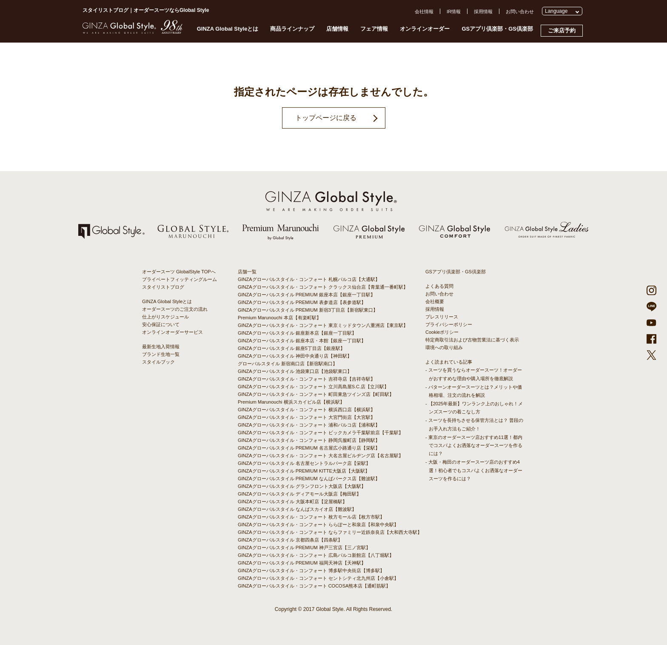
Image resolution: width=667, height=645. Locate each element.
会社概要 (434, 301)
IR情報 (454, 11)
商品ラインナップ (292, 29)
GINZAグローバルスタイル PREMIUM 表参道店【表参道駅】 (302, 302)
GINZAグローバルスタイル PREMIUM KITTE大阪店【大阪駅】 (304, 470)
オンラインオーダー (425, 29)
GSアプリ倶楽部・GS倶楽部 (497, 29)
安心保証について (161, 324)
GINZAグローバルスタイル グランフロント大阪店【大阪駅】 (302, 486)
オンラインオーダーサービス (172, 332)
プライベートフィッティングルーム (179, 279)
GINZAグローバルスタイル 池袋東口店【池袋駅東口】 (295, 371)
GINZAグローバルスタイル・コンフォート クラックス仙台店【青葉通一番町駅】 (323, 287)
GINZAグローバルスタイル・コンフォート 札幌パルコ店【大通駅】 (309, 279)
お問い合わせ (520, 11)
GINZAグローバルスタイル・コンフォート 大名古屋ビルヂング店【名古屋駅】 (320, 455)
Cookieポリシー (442, 332)
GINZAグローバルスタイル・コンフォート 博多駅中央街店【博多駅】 (311, 570)
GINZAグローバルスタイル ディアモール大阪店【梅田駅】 (299, 493)
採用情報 (483, 11)
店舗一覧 (247, 271)
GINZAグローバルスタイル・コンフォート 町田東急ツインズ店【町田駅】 (316, 394)
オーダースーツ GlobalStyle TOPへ (179, 271)
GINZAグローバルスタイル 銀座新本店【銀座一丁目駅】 (297, 332)
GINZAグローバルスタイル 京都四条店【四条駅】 (290, 539)
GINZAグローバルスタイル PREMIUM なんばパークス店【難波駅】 (309, 478)
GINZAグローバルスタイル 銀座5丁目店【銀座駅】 (291, 348)
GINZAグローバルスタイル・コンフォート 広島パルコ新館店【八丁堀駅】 (316, 555)
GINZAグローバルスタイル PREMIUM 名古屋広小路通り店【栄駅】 (309, 447)
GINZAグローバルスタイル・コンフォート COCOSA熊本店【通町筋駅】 (314, 585)
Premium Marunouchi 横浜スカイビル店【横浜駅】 (291, 401)
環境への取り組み (444, 347)
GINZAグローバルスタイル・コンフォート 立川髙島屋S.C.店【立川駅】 (313, 386)
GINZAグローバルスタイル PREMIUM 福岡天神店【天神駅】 (302, 562)
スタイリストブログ (163, 287)
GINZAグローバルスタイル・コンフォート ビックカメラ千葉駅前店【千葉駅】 (320, 432)
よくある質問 (439, 286)
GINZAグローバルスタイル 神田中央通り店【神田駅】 (295, 355)
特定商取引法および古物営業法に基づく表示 (472, 339)
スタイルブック (158, 361)
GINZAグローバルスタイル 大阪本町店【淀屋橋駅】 (292, 501)
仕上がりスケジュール (165, 316)
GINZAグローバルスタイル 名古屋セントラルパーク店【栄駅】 (304, 463)
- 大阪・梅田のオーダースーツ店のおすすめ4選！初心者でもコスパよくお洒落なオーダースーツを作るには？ (473, 470)
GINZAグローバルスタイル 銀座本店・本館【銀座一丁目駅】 (302, 340)
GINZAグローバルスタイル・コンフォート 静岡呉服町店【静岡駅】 (309, 440)
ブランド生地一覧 (161, 354)
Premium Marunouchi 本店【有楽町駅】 (279, 317)
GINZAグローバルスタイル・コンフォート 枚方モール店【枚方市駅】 (311, 516)
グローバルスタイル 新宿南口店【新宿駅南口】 (287, 363)
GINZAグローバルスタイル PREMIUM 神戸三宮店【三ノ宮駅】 (304, 547)
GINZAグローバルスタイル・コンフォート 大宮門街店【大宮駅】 (306, 417)
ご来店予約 (562, 30)
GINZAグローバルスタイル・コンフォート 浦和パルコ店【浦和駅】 (309, 424)
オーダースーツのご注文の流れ (175, 309)
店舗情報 (337, 29)
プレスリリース (441, 316)
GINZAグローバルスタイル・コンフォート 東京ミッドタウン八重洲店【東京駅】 (323, 325)
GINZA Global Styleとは (228, 29)
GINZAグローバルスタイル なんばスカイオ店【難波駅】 (297, 509)
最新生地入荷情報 (161, 346)
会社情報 (424, 11)
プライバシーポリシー (448, 324)
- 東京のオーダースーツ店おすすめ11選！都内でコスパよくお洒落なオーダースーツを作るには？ (473, 445)
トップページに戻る (325, 117)
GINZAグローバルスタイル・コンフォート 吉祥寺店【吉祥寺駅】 (306, 378)
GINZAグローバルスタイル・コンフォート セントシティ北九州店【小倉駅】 (318, 578)
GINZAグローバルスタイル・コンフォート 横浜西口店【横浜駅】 (306, 409)
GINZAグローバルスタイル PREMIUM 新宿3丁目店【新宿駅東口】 (308, 309)
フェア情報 (374, 29)
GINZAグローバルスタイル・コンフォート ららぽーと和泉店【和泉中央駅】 (318, 524)
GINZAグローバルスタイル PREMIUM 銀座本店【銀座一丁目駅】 (306, 294)
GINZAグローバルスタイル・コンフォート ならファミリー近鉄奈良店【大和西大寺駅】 (330, 532)
